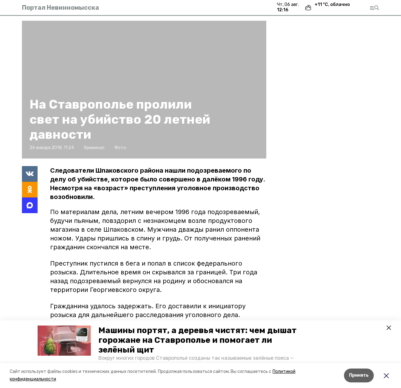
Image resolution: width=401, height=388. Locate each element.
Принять (359, 375)
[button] (64, 341)
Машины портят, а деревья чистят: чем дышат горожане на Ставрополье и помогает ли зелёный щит (197, 340)
